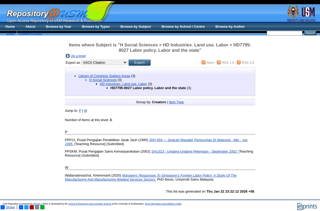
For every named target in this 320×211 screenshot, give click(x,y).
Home (10, 27)
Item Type (176, 102)
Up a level (78, 56)
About (30, 27)
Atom (210, 63)
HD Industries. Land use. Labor (123, 84)
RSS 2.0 (248, 63)
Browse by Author (230, 27)
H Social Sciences (103, 80)
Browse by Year (58, 27)
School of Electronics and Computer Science (89, 204)
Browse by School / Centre (183, 27)
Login (11, 33)
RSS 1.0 (228, 63)
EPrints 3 (37, 204)
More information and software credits (163, 204)
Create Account (30, 33)
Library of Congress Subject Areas (104, 76)
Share (8, 207)
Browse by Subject (135, 27)
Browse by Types (96, 27)
